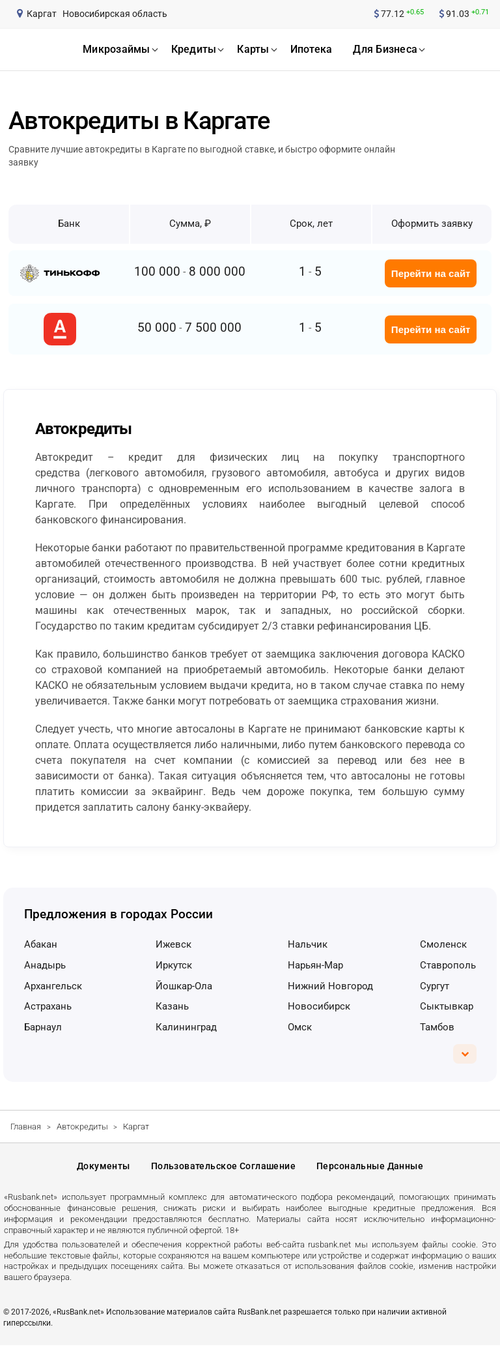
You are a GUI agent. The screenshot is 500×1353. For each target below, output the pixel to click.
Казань (172, 1006)
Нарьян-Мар (315, 965)
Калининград (186, 1027)
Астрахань (48, 1006)
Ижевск (173, 944)
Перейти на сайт (431, 273)
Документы (103, 1170)
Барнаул (43, 1027)
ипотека (311, 49)
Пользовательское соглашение (223, 1170)
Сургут (434, 986)
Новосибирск (319, 1006)
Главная (25, 1126)
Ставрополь (448, 965)
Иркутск (174, 965)
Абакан (40, 944)
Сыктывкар (446, 1006)
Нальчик (307, 944)
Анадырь (45, 965)
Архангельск (53, 986)
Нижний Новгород (330, 986)
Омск (300, 1027)
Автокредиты (82, 1126)
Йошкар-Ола (184, 986)
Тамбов (437, 1027)
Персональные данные (369, 1170)
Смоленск (443, 944)
